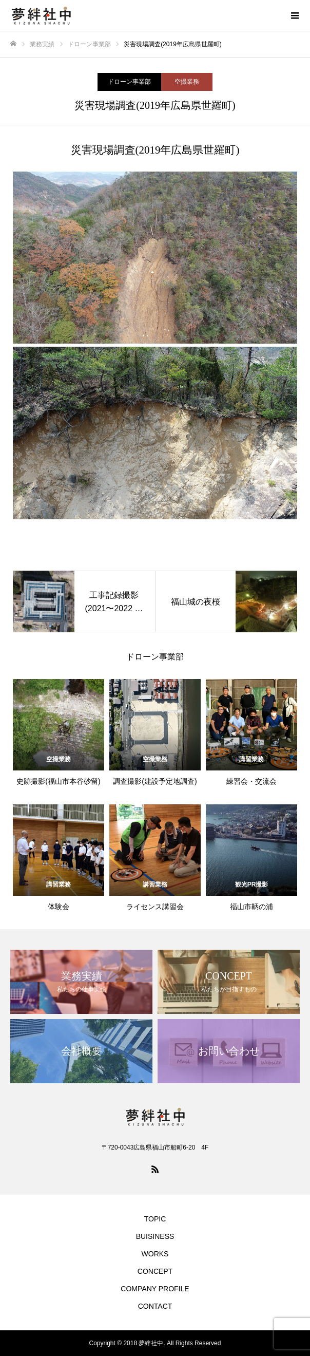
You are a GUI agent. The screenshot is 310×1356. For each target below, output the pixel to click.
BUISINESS (155, 1236)
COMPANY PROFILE (155, 1289)
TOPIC (155, 1219)
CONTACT (155, 1306)
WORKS (155, 1254)
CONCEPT (155, 1271)
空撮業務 (187, 81)
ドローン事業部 (129, 81)
